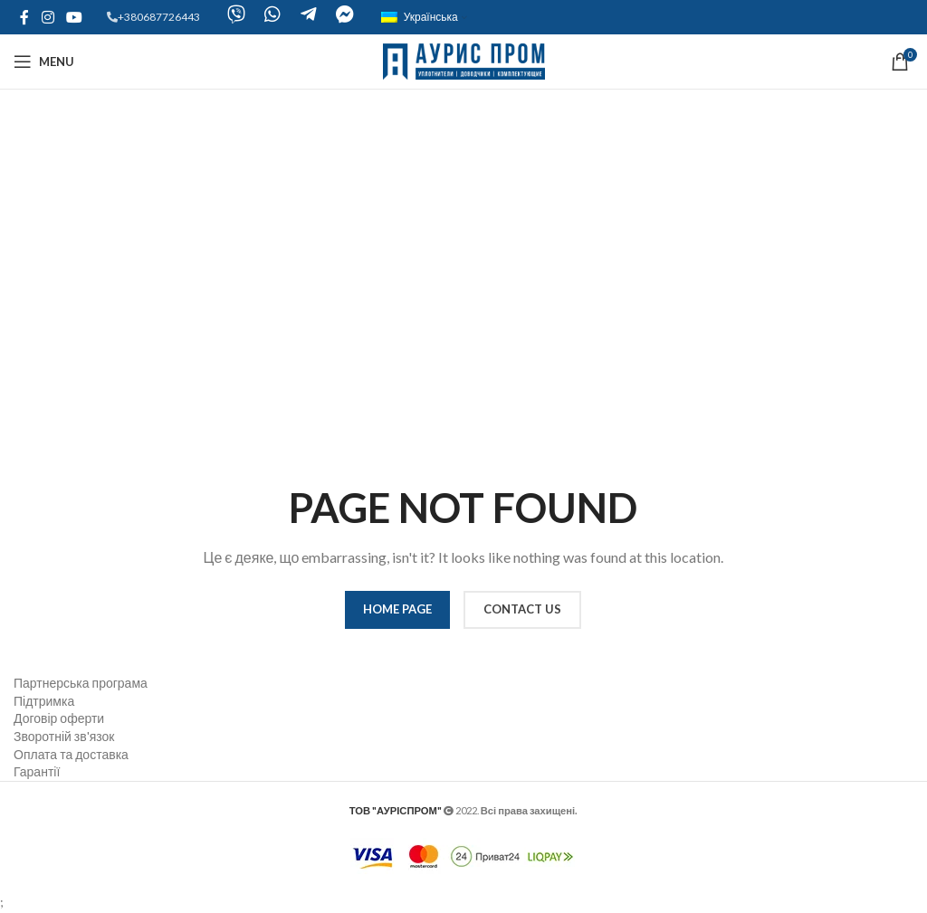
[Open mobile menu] (44, 61)
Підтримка (44, 701)
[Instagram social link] (47, 17)
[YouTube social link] (74, 17)
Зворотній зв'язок (64, 736)
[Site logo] (464, 60)
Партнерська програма (81, 682)
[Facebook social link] (24, 17)
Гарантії (37, 771)
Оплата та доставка (71, 754)
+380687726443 (159, 17)
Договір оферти (59, 718)
